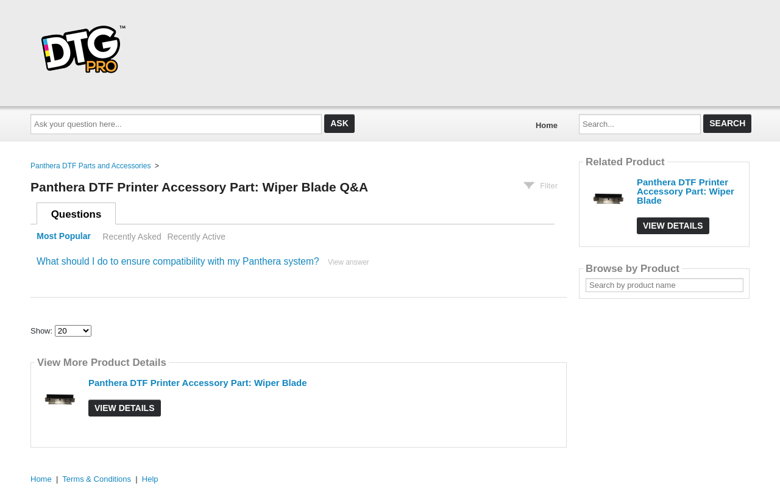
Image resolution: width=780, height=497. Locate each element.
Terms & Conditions (96, 479)
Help (150, 479)
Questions (76, 214)
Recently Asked (131, 236)
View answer (348, 262)
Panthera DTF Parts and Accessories (90, 166)
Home (547, 125)
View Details (124, 408)
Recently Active (196, 236)
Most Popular (64, 236)
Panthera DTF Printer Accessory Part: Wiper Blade (197, 382)
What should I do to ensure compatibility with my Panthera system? (178, 261)
